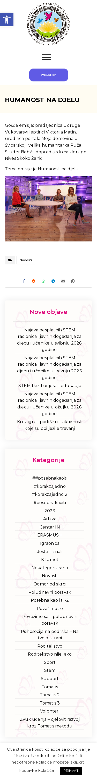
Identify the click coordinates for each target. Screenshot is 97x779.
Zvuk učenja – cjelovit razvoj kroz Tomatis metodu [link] (50, 722)
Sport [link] (50, 662)
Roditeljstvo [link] (49, 646)
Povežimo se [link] (50, 608)
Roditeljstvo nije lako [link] (50, 654)
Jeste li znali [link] (50, 551)
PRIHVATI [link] (71, 770)
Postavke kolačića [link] (36, 770)
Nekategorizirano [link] (50, 567)
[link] (6, 19)
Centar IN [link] (50, 527)
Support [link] (50, 678)
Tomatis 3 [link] (50, 703)
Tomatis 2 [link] (50, 694)
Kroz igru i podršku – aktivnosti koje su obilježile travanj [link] (49, 425)
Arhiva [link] (49, 518)
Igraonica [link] (49, 543)
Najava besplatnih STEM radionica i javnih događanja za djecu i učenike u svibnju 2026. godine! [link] (49, 340)
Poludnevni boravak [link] (49, 592)
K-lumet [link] (49, 559)
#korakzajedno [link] (50, 486)
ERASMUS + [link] (49, 535)
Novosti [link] (26, 260)
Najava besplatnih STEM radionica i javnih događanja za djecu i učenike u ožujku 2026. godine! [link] (49, 403)
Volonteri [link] (49, 711)
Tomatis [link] (50, 686)
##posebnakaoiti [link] (50, 478)
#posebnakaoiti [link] (50, 502)
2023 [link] (49, 510)
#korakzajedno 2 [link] (50, 494)
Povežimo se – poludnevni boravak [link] (49, 620)
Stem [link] (50, 670)
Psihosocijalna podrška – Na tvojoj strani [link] (50, 635)
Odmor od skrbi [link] (49, 584)
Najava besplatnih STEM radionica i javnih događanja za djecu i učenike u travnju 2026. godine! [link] (50, 367)
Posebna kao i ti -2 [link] (50, 600)
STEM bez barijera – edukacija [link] (49, 385)
